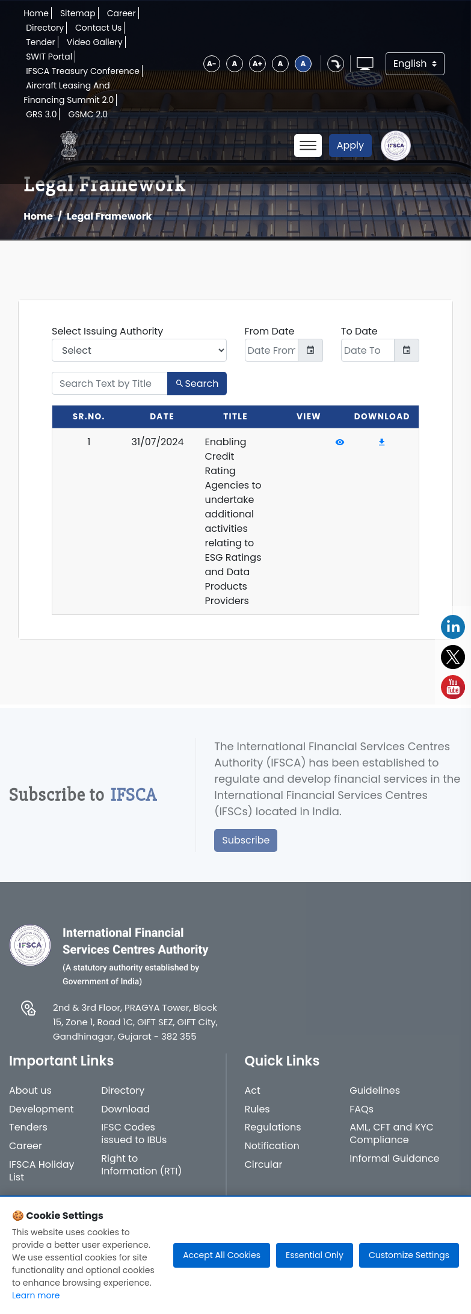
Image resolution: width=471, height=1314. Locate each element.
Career (121, 13)
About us (30, 1097)
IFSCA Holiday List (42, 1178)
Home (36, 13)
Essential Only (314, 1255)
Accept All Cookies (221, 1255)
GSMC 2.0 (88, 114)
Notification (272, 1153)
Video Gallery (95, 42)
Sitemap (78, 13)
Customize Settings (409, 1255)
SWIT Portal (49, 57)
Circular (264, 1171)
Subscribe (245, 847)
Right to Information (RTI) (141, 1172)
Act (252, 1097)
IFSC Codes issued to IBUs (134, 1140)
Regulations (273, 1134)
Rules (257, 1116)
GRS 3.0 (41, 114)
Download (125, 1116)
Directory (45, 28)
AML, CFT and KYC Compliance (391, 1140)
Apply (350, 145)
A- (212, 63)
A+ (257, 63)
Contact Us (98, 28)
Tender (40, 42)
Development (41, 1116)
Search (196, 383)
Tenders (28, 1134)
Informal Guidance (394, 1165)
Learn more (36, 1295)
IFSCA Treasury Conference (83, 71)
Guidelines (374, 1097)
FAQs (361, 1116)
